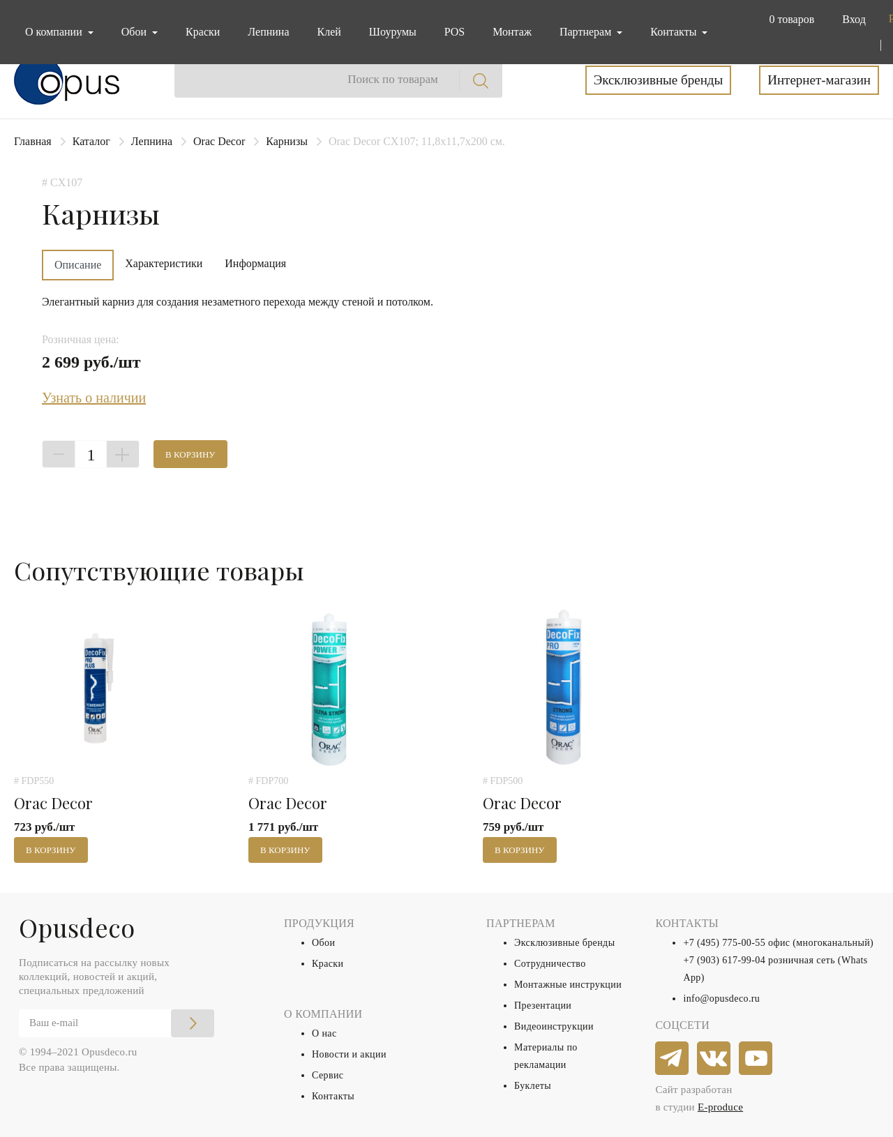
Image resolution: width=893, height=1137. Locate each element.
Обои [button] (135, 32)
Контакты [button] (674, 32)
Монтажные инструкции (568, 984)
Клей (329, 32)
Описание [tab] (77, 265)
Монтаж (512, 32)
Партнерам (587, 32)
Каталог (91, 141)
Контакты (333, 1096)
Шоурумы (393, 32)
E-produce (720, 1107)
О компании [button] (55, 32)
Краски (203, 32)
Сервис (327, 1075)
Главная (33, 141)
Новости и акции (349, 1054)
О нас (324, 1033)
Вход (854, 19)
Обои (323, 943)
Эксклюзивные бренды (658, 80)
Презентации (542, 1005)
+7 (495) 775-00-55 (724, 943)
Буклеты (532, 1085)
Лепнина (268, 32)
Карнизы (287, 141)
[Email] (116, 1023)
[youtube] (756, 1058)
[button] (789, 19)
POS (454, 32)
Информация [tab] (255, 263)
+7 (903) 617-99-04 (724, 960)
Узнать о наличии (94, 397)
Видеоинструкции (554, 1026)
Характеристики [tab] (163, 263)
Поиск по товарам (392, 79)
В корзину (190, 454)
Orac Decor (219, 141)
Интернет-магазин (819, 80)
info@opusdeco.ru (721, 998)
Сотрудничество (550, 963)
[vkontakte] (714, 1058)
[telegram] (672, 1058)
